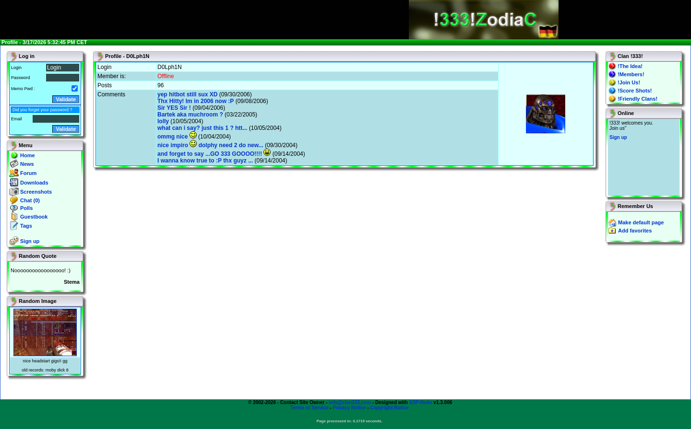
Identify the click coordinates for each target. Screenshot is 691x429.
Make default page (641, 222)
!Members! (631, 74)
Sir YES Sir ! (174, 107)
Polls (26, 208)
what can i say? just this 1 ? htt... (202, 128)
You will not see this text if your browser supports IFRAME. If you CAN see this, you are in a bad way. (643, 157)
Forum (28, 173)
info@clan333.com (350, 402)
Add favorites (635, 230)
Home (27, 155)
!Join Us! (629, 82)
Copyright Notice (389, 407)
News (27, 164)
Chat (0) (30, 200)
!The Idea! (630, 66)
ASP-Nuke (420, 402)
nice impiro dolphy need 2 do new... (210, 145)
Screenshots (36, 192)
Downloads (34, 183)
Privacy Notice (349, 407)
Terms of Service (309, 407)
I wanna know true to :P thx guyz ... (205, 160)
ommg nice (177, 136)
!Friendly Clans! (637, 99)
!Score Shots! (635, 90)
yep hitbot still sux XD (187, 94)
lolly (163, 121)
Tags (26, 226)
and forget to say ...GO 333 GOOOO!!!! (214, 154)
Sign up (29, 241)
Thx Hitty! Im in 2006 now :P (195, 101)
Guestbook (34, 217)
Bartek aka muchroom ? (190, 114)
